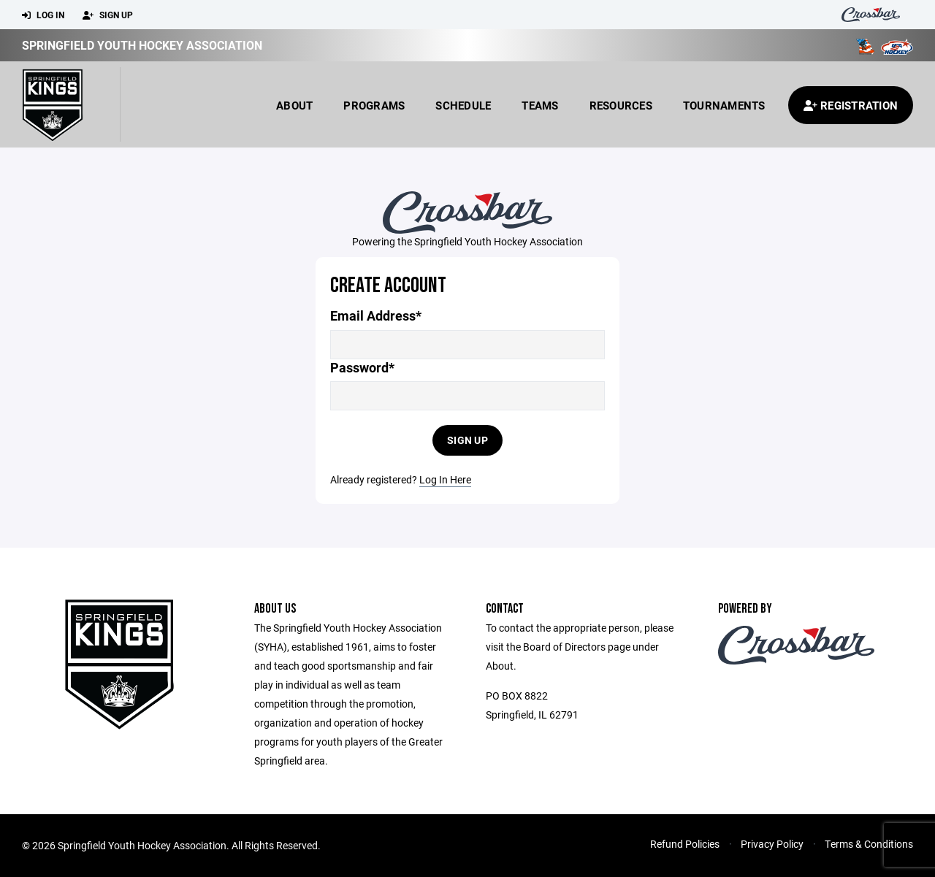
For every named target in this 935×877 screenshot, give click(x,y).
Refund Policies (685, 844)
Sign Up (108, 15)
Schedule (463, 105)
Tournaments (724, 105)
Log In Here (445, 479)
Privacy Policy (772, 844)
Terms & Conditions (869, 844)
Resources (620, 105)
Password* (362, 367)
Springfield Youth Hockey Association (142, 45)
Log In (43, 15)
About (294, 105)
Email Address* (375, 315)
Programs (374, 105)
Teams (540, 105)
